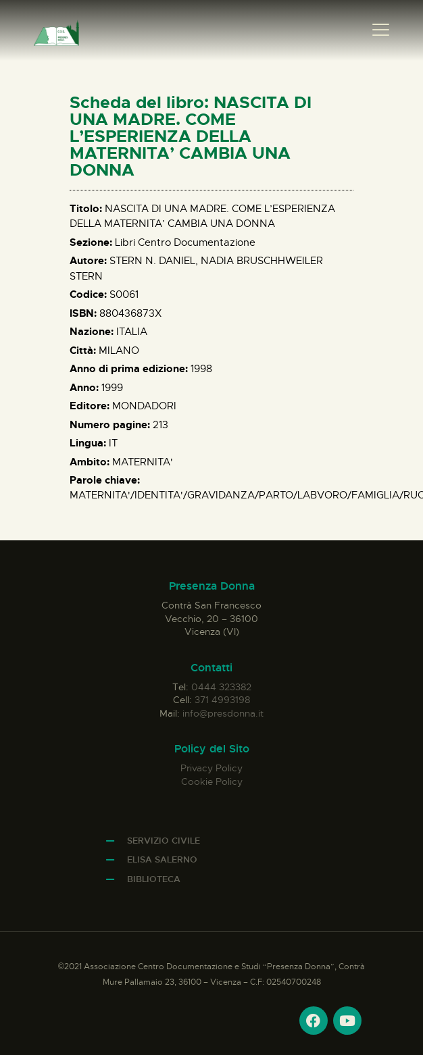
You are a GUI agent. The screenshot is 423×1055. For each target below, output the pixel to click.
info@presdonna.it (223, 713)
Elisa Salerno (162, 859)
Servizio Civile (163, 840)
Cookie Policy (212, 781)
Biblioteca (153, 879)
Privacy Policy (211, 768)
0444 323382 (221, 687)
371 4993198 (222, 700)
